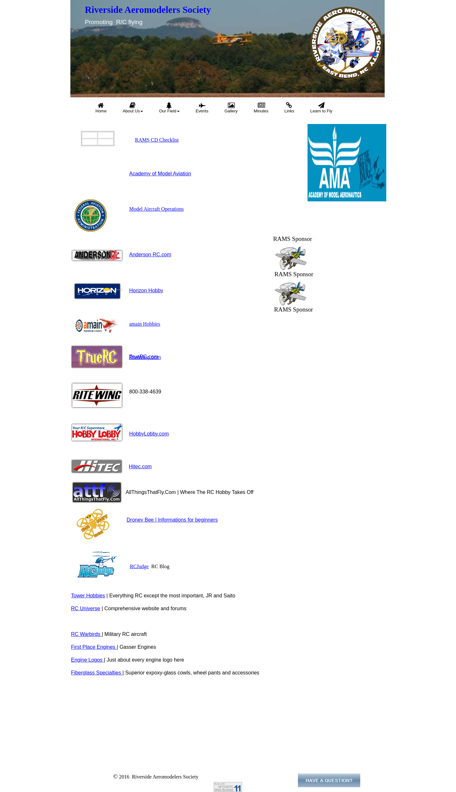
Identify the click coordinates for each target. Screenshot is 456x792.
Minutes (261, 107)
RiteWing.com (145, 357)
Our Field (169, 107)
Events (202, 107)
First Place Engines (94, 647)
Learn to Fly (321, 107)
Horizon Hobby (146, 290)
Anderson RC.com (150, 254)
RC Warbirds (86, 634)
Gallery (230, 107)
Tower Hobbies (88, 595)
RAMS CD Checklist (157, 140)
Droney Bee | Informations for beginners (172, 520)
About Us (133, 107)
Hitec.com (140, 466)
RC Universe (85, 608)
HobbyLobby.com (149, 433)
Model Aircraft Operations (156, 209)
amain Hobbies (144, 324)
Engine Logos (87, 660)
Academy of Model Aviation (160, 173)
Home (101, 107)
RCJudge (139, 566)
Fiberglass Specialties (96, 672)
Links (289, 107)
